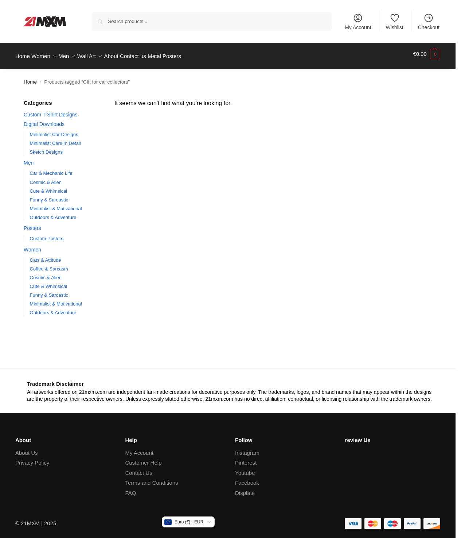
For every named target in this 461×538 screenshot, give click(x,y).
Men (29, 159)
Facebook (247, 479)
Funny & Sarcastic (49, 195)
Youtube (245, 469)
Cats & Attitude (45, 256)
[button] (426, 54)
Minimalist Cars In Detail (55, 139)
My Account (358, 21)
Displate (245, 489)
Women (32, 246)
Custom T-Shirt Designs (51, 111)
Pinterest (246, 459)
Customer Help (143, 459)
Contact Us (138, 469)
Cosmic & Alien (46, 178)
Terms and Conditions (151, 479)
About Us (26, 449)
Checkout (428, 21)
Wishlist (394, 21)
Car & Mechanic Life (51, 169)
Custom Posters (46, 234)
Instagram (247, 449)
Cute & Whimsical (48, 186)
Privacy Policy (32, 459)
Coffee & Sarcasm (49, 265)
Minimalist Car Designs (54, 130)
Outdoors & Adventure (53, 213)
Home (30, 78)
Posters (32, 224)
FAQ (130, 489)
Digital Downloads (44, 120)
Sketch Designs (46, 148)
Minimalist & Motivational (56, 204)
